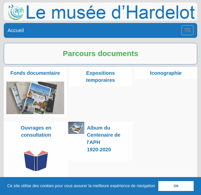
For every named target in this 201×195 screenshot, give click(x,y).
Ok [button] (176, 186)
